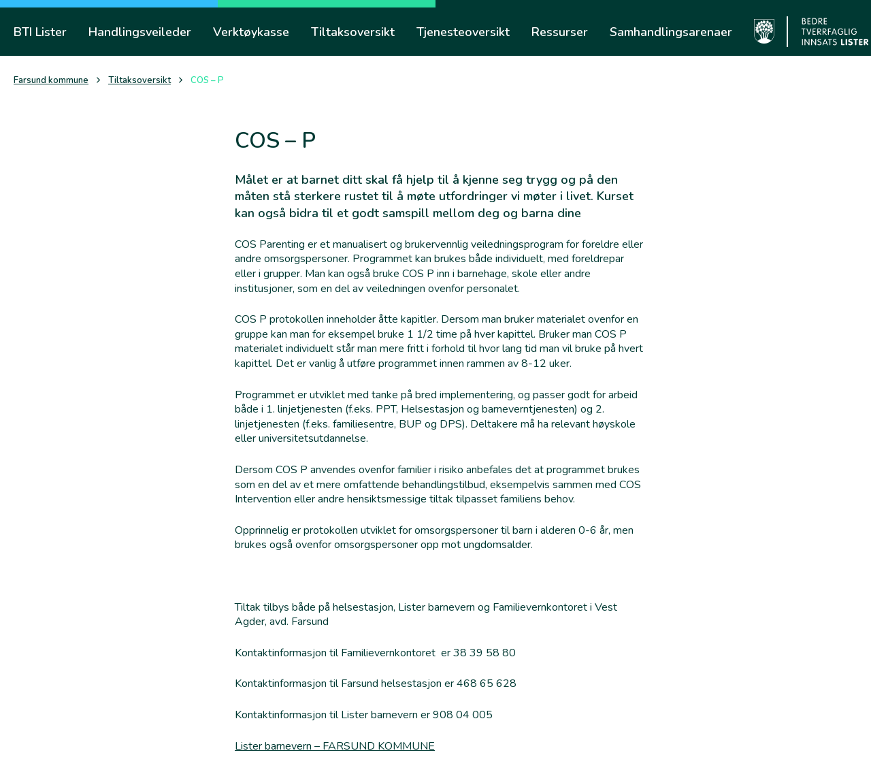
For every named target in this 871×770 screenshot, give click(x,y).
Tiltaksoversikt (139, 80)
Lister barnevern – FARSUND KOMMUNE (335, 746)
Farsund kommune (51, 80)
